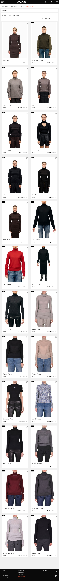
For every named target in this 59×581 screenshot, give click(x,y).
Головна (4, 15)
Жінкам (9, 15)
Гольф (17, 15)
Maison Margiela (37, 60)
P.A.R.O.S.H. (7, 105)
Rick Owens (7, 60)
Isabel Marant (36, 419)
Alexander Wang (8, 419)
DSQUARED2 (36, 240)
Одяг (14, 15)
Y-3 (4, 195)
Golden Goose (7, 374)
